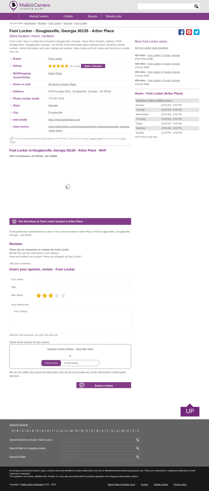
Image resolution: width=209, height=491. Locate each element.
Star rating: (17, 295)
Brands (92, 16)
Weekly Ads (113, 16)
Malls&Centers (39, 16)
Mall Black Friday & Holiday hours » (154, 100)
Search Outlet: (17, 456)
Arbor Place (55, 73)
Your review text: (20, 304)
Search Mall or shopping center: (27, 448)
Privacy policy (180, 484)
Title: (13, 287)
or (70, 356)
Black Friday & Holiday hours (121, 484)
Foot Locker (55, 58)
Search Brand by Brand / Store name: (31, 439)
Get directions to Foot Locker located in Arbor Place (51, 221)
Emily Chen (47, 138)
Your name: (17, 279)
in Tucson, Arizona (164, 55)
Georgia (53, 105)
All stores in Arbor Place (62, 84)
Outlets (68, 16)
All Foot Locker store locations (151, 47)
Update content (161, 484)
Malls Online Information (32, 484)
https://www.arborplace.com (64, 119)
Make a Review (93, 66)
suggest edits (95, 138)
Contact (144, 484)
